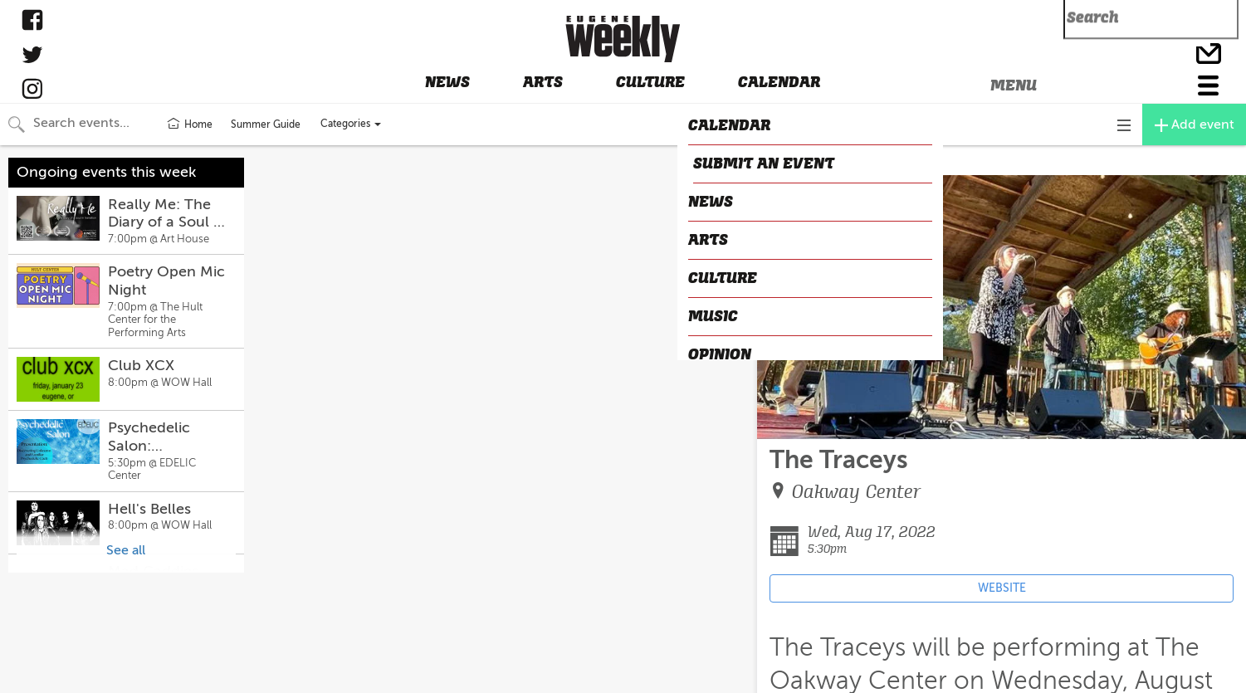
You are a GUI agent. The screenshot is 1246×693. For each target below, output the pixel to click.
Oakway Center (856, 492)
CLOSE (782, 161)
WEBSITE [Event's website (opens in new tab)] (1002, 588)
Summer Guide (266, 124)
